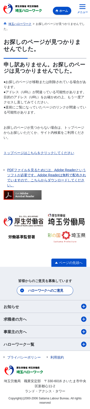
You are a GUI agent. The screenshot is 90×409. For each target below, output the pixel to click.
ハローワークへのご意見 (45, 290)
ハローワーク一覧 (45, 344)
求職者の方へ (45, 319)
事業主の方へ (45, 331)
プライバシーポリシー (24, 357)
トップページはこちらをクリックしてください (39, 153)
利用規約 (57, 357)
